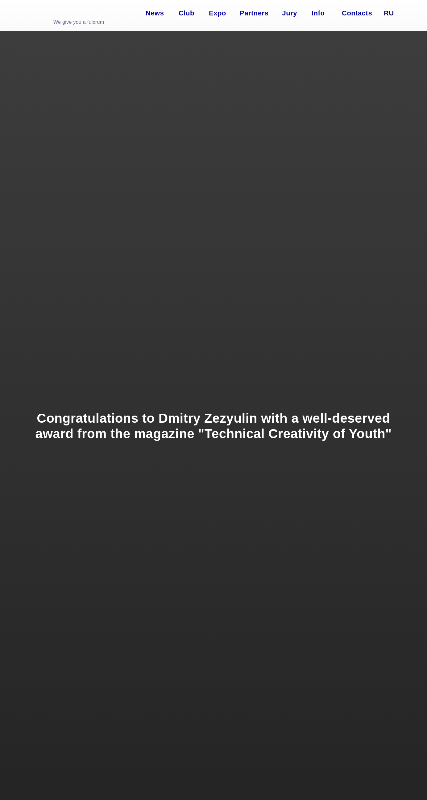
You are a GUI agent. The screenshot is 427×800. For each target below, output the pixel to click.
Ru (389, 13)
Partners (254, 13)
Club (186, 13)
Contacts (357, 13)
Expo (217, 13)
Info (318, 13)
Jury (289, 13)
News (155, 13)
